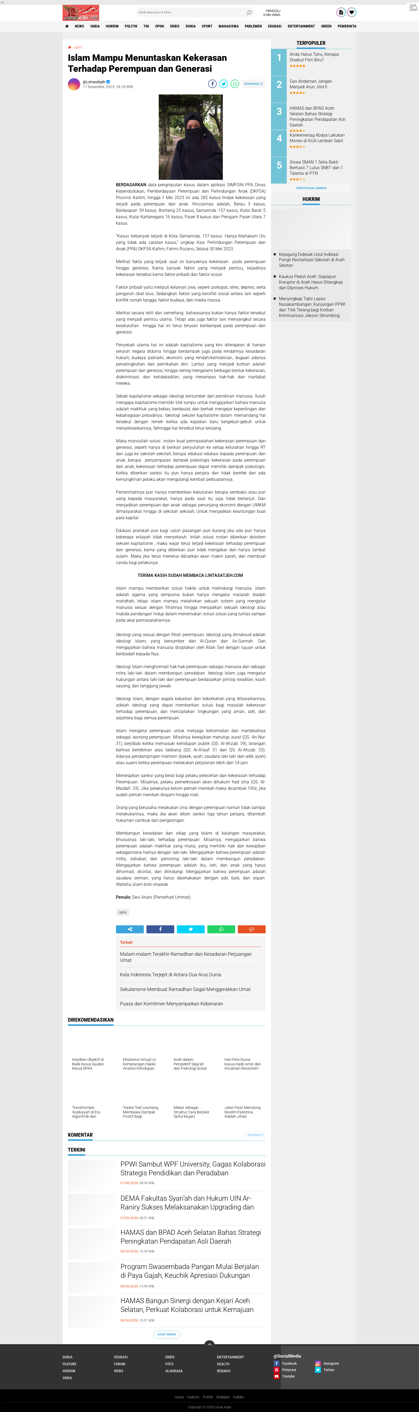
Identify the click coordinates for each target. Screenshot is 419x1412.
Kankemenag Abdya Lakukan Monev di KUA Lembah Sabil (317, 138)
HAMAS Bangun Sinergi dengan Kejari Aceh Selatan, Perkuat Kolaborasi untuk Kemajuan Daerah (187, 1310)
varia (95, 26)
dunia (191, 26)
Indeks (238, 1397)
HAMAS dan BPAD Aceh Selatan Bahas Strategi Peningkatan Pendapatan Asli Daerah (191, 1237)
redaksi (224, 1371)
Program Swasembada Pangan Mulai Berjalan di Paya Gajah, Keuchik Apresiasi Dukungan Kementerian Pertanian (190, 1276)
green (326, 26)
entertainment (301, 26)
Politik (208, 1397)
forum (119, 1364)
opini (159, 26)
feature (69, 1364)
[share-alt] (130, 929)
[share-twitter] (223, 84)
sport (207, 26)
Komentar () (254, 84)
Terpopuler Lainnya (311, 188)
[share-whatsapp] (235, 84)
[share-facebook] (212, 84)
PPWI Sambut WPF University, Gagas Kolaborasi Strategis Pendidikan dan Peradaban (193, 1168)
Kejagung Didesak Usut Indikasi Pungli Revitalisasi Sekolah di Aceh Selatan (312, 260)
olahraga (174, 1371)
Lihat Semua (166, 1334)
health (223, 1364)
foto (169, 1364)
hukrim (112, 26)
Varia (179, 1397)
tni (146, 26)
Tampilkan (255, 1135)
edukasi (275, 26)
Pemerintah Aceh (353, 26)
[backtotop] (209, 1345)
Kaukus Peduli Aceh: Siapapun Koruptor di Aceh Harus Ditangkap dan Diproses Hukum (311, 282)
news (79, 26)
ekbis (175, 26)
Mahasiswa (229, 26)
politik (131, 26)
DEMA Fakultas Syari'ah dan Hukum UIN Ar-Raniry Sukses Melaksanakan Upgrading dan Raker (187, 1207)
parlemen (253, 26)
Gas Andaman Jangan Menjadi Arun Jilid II (311, 84)
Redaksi (223, 1397)
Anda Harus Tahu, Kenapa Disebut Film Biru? (314, 57)
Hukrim (193, 1397)
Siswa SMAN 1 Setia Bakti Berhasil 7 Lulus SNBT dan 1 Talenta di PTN (316, 168)
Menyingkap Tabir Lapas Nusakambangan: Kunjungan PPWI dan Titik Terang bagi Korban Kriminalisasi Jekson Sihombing (312, 307)
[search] (195, 12)
